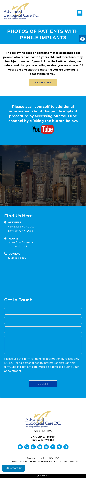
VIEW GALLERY (43, 82)
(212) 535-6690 (17, 257)
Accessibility (28, 461)
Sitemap (13, 461)
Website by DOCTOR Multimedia (58, 461)
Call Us (43, 476)
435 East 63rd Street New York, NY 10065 (21, 228)
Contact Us (13, 468)
